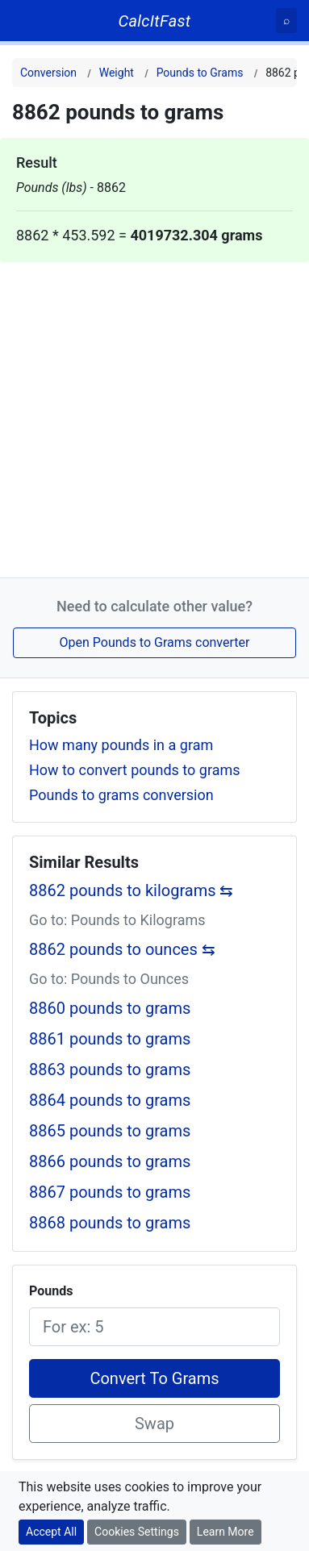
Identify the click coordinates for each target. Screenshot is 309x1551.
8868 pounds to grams (109, 1222)
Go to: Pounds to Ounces (109, 978)
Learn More (225, 1531)
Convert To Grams (154, 1378)
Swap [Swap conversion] (154, 1423)
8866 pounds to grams (109, 1161)
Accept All (51, 1531)
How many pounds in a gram (121, 744)
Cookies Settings (136, 1531)
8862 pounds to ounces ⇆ (122, 949)
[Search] (286, 20)
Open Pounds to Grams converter (155, 642)
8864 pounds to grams (109, 1100)
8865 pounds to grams (109, 1130)
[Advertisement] (154, 416)
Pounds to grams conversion (121, 794)
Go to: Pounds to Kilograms (117, 919)
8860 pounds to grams (109, 1008)
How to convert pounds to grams (134, 769)
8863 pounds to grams (109, 1069)
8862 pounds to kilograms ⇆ (131, 890)
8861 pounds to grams (109, 1039)
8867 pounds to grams (109, 1192)
